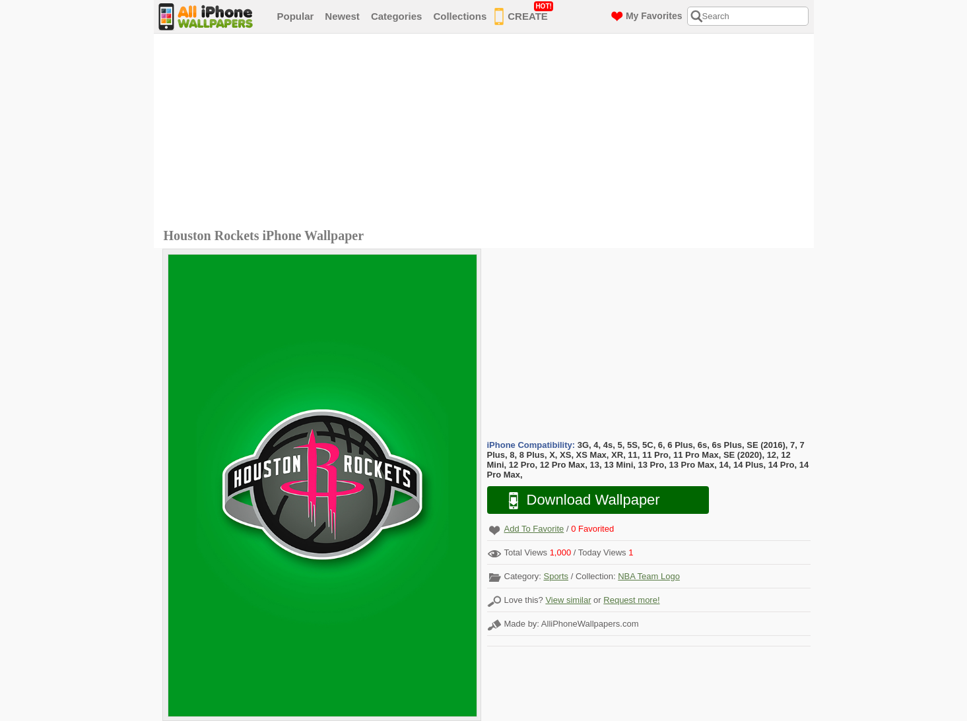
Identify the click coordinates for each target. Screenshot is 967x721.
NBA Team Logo (649, 576)
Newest (342, 16)
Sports (555, 576)
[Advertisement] (487, 132)
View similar (568, 600)
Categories (396, 16)
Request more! (631, 600)
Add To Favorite (534, 529)
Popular (295, 16)
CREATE (523, 14)
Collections (459, 16)
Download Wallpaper (577, 500)
